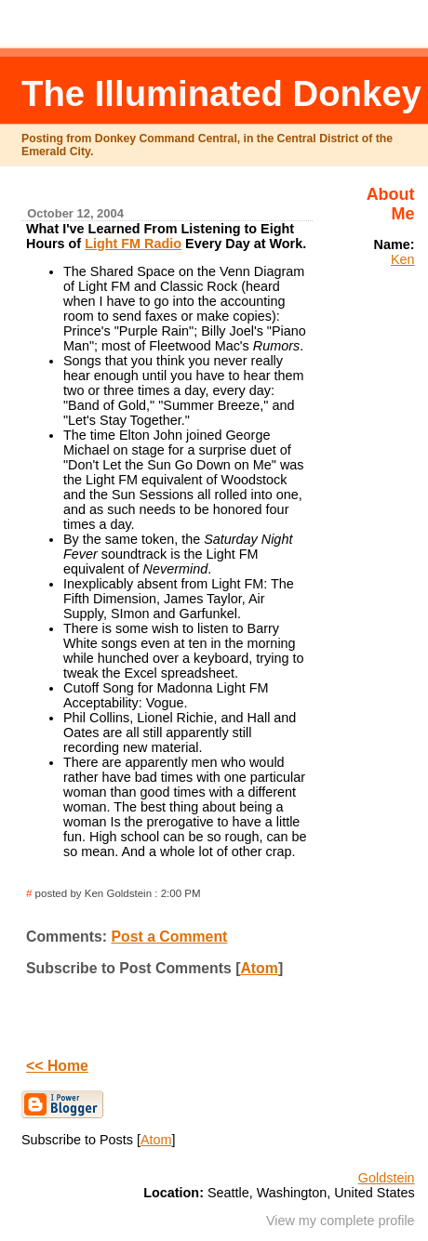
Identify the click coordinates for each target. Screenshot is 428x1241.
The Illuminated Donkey (221, 93)
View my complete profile (340, 1220)
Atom (258, 968)
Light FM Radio (133, 243)
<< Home (57, 1066)
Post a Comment (169, 936)
